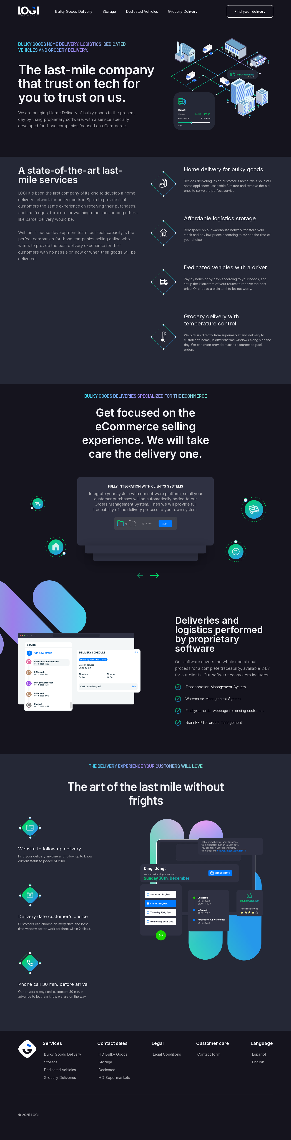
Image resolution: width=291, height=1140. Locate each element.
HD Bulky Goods (112, 1054)
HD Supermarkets (114, 1077)
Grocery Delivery (183, 11)
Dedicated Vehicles (142, 11)
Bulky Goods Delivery (73, 11)
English (258, 1062)
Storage (109, 11)
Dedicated (106, 1069)
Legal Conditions (167, 1054)
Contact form (208, 1054)
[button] (140, 575)
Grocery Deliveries (60, 1077)
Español (259, 1054)
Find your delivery (250, 11)
